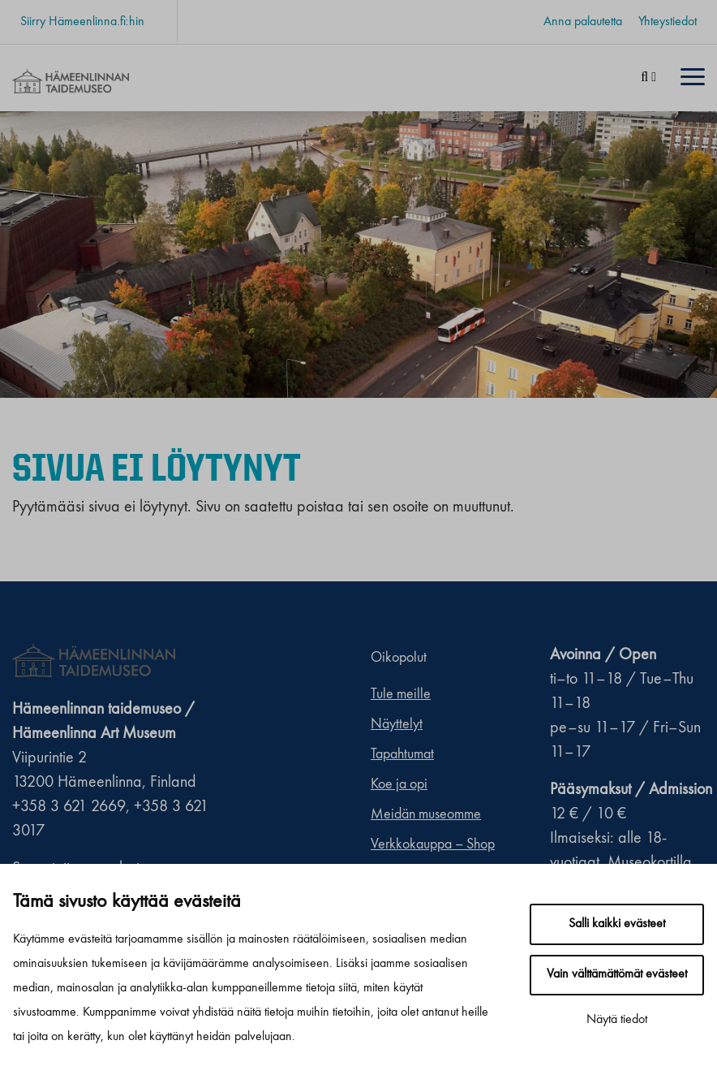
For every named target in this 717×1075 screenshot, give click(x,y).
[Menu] (693, 78)
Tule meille (401, 694)
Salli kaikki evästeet (617, 923)
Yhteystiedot (667, 21)
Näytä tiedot (616, 1019)
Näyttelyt (397, 724)
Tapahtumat (402, 754)
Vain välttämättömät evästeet (617, 974)
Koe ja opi (399, 784)
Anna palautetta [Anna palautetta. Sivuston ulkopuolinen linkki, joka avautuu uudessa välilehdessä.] (582, 21)
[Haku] (648, 78)
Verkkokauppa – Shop (433, 844)
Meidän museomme (426, 814)
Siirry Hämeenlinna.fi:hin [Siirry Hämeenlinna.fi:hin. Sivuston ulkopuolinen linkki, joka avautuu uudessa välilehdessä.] (82, 21)
